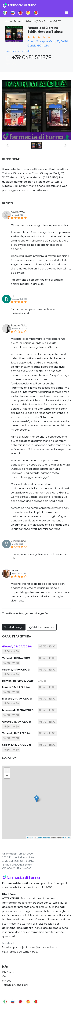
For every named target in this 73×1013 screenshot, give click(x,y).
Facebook (8, 943)
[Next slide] (65, 110)
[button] (14, 65)
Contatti (7, 976)
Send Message (13, 627)
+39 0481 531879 (28, 57)
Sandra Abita (19, 325)
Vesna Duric (18, 541)
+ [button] (7, 770)
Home (8, 21)
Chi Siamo (8, 972)
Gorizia (47, 21)
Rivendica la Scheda (18, 51)
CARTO (66, 838)
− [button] (7, 775)
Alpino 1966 (18, 212)
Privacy (6, 980)
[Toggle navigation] (66, 12)
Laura (14, 570)
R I (12, 296)
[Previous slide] (7, 110)
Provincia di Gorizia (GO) (27, 21)
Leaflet (30, 838)
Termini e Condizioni (15, 984)
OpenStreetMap (43, 838)
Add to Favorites (41, 627)
